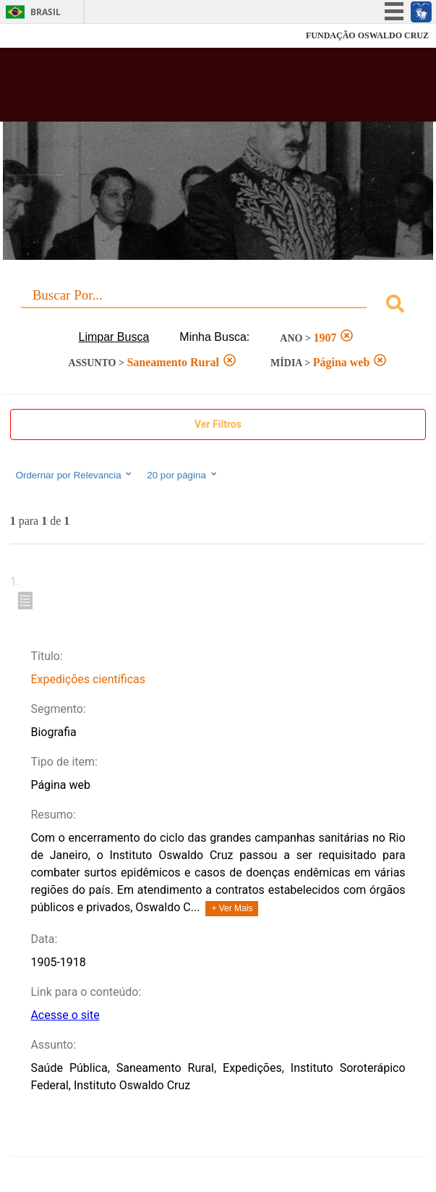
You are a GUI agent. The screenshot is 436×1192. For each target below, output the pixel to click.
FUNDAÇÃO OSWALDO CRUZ (367, 35)
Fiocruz (43, 36)
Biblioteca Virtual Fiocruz (181, 89)
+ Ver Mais (231, 908)
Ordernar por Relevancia (75, 475)
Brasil (45, 12)
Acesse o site (64, 1015)
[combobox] (218, 306)
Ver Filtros (218, 424)
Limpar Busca (114, 337)
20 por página (182, 475)
